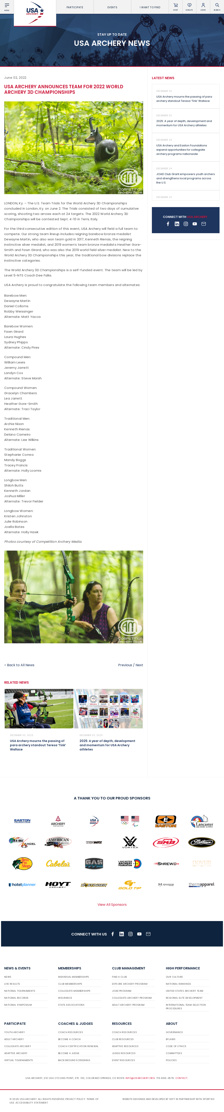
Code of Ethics (176, 1046)
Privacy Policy (75, 1099)
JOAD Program (122, 991)
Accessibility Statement (31, 1102)
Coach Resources (70, 1032)
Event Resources (123, 1060)
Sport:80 (208, 1099)
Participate (75, 7)
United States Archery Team (184, 991)
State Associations (71, 1005)
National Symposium (18, 1005)
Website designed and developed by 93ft (148, 1099)
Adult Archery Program (128, 1005)
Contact (181, 1078)
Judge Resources (124, 1053)
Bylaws (170, 1039)
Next (139, 665)
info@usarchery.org (140, 1078)
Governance (174, 1032)
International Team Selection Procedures (186, 1006)
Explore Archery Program (129, 984)
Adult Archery (14, 1039)
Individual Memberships (73, 977)
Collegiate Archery (17, 1046)
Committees (174, 1053)
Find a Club (119, 977)
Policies (171, 1060)
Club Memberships (70, 984)
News (7, 977)
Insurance (65, 998)
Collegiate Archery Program (132, 998)
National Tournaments (19, 991)
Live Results (12, 984)
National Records (16, 998)
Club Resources (123, 1039)
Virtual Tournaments (18, 1060)
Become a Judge (69, 1053)
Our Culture (174, 977)
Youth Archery (14, 1032)
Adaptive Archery (15, 1053)
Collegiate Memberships (74, 991)
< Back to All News (19, 665)
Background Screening (74, 1060)
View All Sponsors (112, 904)
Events (113, 7)
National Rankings (178, 984)
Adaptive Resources (125, 1046)
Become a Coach (69, 1039)
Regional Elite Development (184, 998)
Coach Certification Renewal (78, 1046)
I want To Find (150, 7)
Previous (125, 665)
